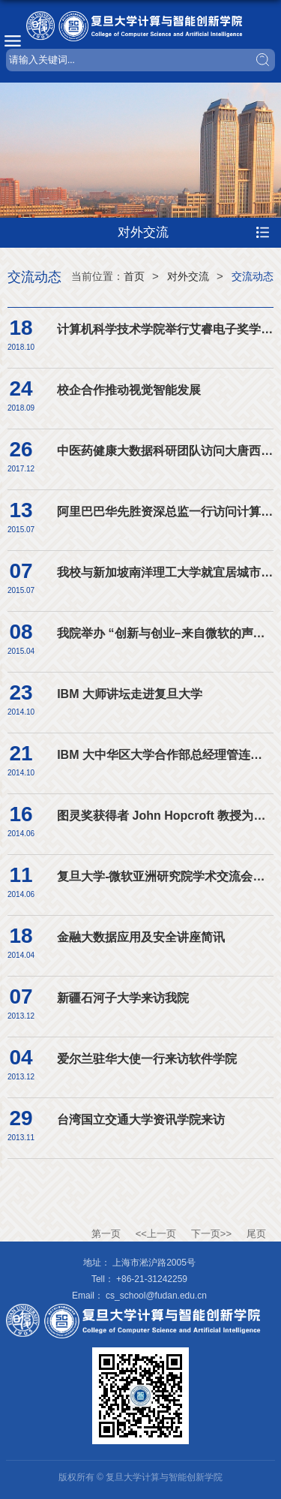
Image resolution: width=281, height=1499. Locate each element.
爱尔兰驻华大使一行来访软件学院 (147, 1058)
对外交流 (188, 276)
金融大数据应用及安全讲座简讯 (141, 937)
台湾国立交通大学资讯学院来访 (141, 1119)
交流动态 (253, 276)
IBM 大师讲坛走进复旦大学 (129, 694)
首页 (134, 276)
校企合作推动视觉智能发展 (129, 390)
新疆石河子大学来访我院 (123, 998)
